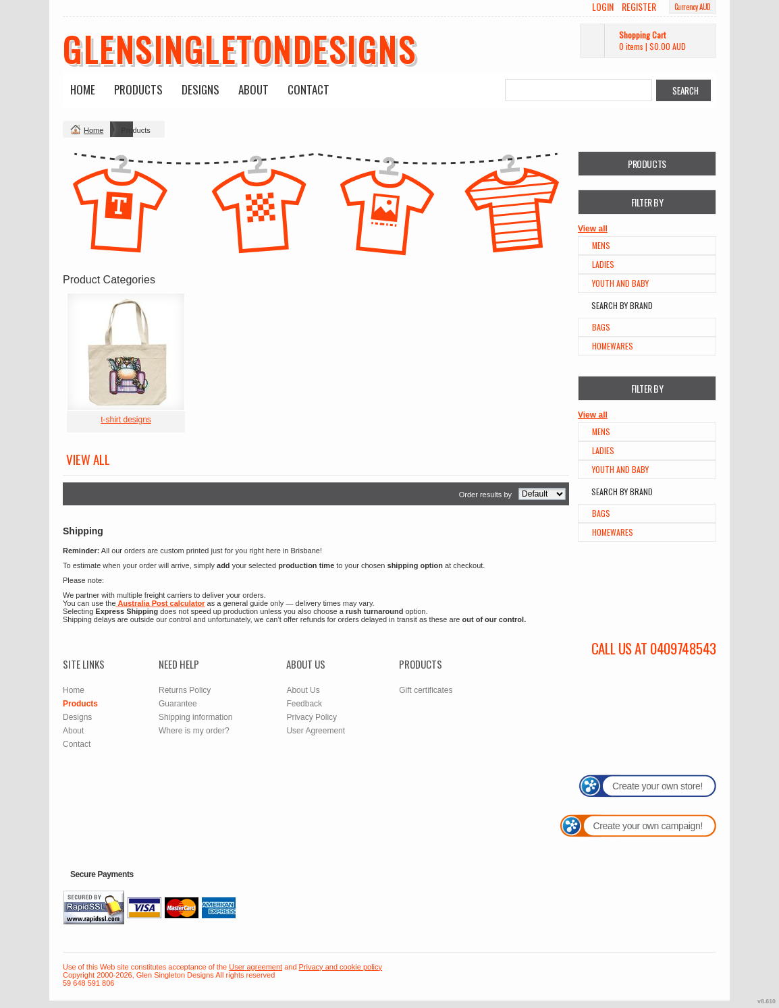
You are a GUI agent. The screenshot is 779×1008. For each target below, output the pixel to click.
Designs (200, 89)
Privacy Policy (311, 717)
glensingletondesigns (240, 49)
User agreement (255, 967)
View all (593, 228)
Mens (601, 245)
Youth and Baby (620, 283)
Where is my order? (194, 730)
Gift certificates (425, 690)
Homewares (612, 346)
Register (639, 6)
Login (603, 6)
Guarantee (178, 703)
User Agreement (315, 730)
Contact (308, 89)
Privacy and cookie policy (341, 967)
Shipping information (195, 717)
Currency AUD (692, 6)
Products (138, 89)
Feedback (304, 703)
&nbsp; (126, 352)
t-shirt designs (126, 419)
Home (82, 89)
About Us (302, 690)
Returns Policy (185, 690)
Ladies (603, 264)
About (253, 89)
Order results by (485, 495)
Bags (601, 327)
